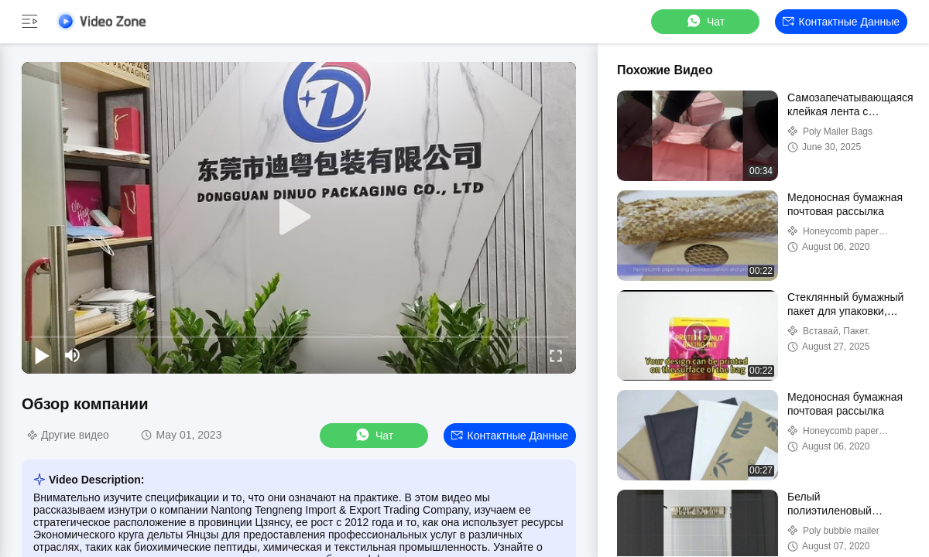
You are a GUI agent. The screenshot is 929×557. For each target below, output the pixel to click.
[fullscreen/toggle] (555, 355)
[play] (298, 217)
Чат (705, 21)
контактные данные (841, 21)
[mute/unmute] (72, 355)
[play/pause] (41, 355)
